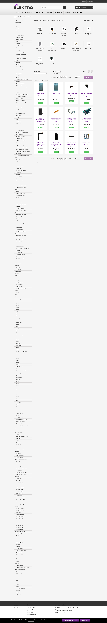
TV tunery (17, 273)
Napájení (17, 265)
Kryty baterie (18, 345)
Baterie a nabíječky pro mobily (22, 223)
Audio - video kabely (20, 136)
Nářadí (17, 415)
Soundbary (18, 206)
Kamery (16, 261)
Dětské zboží (17, 28)
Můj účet (29, 605)
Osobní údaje (30, 612)
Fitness (17, 434)
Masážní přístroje (19, 482)
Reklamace (77, 13)
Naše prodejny (19, 594)
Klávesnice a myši (20, 159)
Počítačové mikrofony (20, 100)
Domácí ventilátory (20, 491)
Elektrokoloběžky (19, 430)
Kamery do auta (19, 457)
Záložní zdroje (19, 142)
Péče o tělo (18, 480)
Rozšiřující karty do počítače (22, 132)
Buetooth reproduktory (20, 180)
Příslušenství (17, 277)
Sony (17, 311)
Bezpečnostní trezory (20, 423)
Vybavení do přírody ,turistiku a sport (22, 426)
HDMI (17, 292)
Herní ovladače (18, 263)
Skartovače (18, 115)
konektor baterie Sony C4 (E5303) (71, 94)
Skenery (17, 92)
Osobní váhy (18, 478)
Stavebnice (18, 33)
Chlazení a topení (19, 489)
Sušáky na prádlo (19, 554)
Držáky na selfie (19, 216)
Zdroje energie (19, 269)
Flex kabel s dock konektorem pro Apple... (71, 144)
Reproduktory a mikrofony (21, 370)
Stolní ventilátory (19, 493)
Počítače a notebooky (20, 83)
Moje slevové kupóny (31, 614)
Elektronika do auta (20, 455)
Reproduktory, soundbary (21, 202)
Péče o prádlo (19, 485)
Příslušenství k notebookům (21, 147)
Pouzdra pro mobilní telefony (22, 351)
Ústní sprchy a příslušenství (21, 472)
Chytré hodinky (19, 227)
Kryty (17, 337)
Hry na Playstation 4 (20, 514)
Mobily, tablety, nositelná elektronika (20, 211)
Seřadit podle (37, 71)
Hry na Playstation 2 (20, 518)
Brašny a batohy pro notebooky (22, 149)
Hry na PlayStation (20, 510)
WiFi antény (18, 172)
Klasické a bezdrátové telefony (22, 239)
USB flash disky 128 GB (21, 140)
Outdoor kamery (18, 296)
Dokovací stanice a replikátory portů (22, 103)
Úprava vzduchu (19, 495)
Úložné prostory (19, 559)
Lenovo (17, 360)
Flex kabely (18, 373)
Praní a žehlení (19, 552)
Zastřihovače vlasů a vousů (21, 468)
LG (16, 398)
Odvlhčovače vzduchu (20, 497)
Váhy (17, 119)
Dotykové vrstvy (19, 334)
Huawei (17, 307)
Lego (16, 26)
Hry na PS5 (18, 512)
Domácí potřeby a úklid (21, 550)
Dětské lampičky (19, 548)
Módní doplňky (19, 533)
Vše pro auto (18, 453)
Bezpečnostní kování (20, 421)
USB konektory (19, 366)
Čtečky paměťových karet (21, 111)
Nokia (17, 313)
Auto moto (17, 451)
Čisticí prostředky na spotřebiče (22, 567)
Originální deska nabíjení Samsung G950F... (71, 119)
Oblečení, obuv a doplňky (20, 531)
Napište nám (90, 1)
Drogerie (17, 563)
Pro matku (18, 75)
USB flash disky (19, 138)
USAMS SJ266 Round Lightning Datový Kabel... (86, 95)
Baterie (17, 303)
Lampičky (18, 546)
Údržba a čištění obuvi (20, 208)
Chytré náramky (19, 229)
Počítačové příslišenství (21, 96)
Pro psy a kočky (19, 417)
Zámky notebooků (19, 286)
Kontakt (58, 13)
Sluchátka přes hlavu (20, 193)
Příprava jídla (19, 501)
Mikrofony (18, 199)
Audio (17, 178)
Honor (17, 404)
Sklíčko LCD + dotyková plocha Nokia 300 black (41, 144)
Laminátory (18, 121)
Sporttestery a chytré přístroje (22, 436)
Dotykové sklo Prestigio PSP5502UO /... (40, 95)
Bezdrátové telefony (20, 244)
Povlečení (18, 64)
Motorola (18, 320)
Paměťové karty (19, 98)
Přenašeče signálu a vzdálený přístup (21, 188)
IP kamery (18, 174)
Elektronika (17, 81)
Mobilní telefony (19, 225)
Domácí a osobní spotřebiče (21, 459)
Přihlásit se (83, 1)
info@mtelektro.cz (65, 612)
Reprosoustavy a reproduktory (22, 204)
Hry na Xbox (18, 523)
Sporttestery (18, 438)
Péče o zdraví (19, 470)
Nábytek (18, 556)
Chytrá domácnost (19, 246)
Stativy (17, 406)
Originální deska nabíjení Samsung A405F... (86, 119)
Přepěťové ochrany (20, 145)
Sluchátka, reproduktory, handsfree (20, 219)
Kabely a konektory (20, 109)
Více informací (31, 621)
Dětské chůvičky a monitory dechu (21, 70)
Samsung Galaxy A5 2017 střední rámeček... (87, 144)
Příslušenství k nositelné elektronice (20, 232)
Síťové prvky (18, 168)
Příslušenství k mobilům (21, 214)
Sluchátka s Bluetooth (20, 195)
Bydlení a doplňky (19, 542)
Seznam (92, 71)
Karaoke (18, 183)
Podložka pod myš (20, 166)
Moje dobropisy (30, 609)
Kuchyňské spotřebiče (20, 499)
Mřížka (89, 71)
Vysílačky (17, 294)
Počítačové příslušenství (21, 90)
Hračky (17, 30)
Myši (17, 161)
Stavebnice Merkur (20, 35)
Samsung (18, 317)
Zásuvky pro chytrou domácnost (22, 248)
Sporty (17, 440)
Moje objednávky (31, 607)
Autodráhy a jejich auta (21, 54)
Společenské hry (19, 39)
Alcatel (17, 315)
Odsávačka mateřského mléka (22, 79)
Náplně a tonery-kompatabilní (22, 94)
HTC (17, 394)
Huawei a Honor (19, 353)
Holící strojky (19, 466)
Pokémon (18, 62)
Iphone (17, 309)
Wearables (18, 250)
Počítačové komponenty (21, 123)
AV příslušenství (19, 284)
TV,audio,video (19, 176)
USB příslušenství (19, 280)
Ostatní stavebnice (20, 37)
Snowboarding (19, 444)
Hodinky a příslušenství (21, 540)
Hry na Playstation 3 (20, 516)
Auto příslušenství (19, 282)
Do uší (17, 197)
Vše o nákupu (27, 13)
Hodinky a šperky (19, 537)
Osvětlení (18, 544)
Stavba (17, 571)
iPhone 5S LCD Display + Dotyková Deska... (56, 144)
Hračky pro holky (19, 50)
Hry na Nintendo (19, 529)
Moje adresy (30, 610)
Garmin (17, 392)
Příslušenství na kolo (20, 449)
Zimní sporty (18, 442)
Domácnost (17, 408)
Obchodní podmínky (44, 13)
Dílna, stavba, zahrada (20, 569)
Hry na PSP (18, 520)
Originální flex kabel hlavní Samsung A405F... (56, 119)
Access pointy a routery (21, 170)
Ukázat (54, 71)
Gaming (16, 506)
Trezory (17, 117)
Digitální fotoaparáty (20, 258)
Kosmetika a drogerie (20, 411)
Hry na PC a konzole (20, 508)
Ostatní (17, 368)
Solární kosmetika (19, 413)
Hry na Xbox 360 (19, 525)
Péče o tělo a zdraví (20, 461)
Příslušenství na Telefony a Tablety (21, 289)
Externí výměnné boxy (20, 125)
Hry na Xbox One (19, 527)
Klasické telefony (19, 241)
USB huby (18, 128)
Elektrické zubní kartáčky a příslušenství (21, 475)
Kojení (17, 77)
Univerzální (18, 402)
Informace (19, 580)
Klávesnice (18, 164)
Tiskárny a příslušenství (21, 85)
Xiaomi (17, 305)
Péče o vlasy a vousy (20, 463)
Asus (17, 400)
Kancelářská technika (20, 113)
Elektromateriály (19, 573)
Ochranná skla (19, 377)
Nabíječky (18, 267)
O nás (17, 13)
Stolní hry (18, 41)
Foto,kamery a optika (20, 254)
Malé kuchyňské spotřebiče (21, 504)
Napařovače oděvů (20, 487)
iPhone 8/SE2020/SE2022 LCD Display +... (40, 119)
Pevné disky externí (20, 130)
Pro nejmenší (18, 56)
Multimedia (17, 275)
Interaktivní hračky (20, 45)
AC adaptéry (18, 153)
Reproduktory (18, 271)
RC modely (18, 47)
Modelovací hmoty (20, 52)
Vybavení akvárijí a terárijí (21, 419)
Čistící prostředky (19, 565)
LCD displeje (18, 322)
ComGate (18, 592)
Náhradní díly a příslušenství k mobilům (21, 300)
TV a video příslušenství (21, 185)
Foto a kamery (19, 256)
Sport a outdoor (18, 432)
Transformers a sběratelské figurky (21, 59)
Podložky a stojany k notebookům (23, 151)
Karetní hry (18, 43)
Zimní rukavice (19, 535)
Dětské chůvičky (19, 73)
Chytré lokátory (19, 252)
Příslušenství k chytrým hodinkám (20, 236)
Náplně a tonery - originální (21, 87)
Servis (67, 13)
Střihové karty (19, 106)
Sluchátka (18, 191)
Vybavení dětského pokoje (21, 66)
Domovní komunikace (20, 576)
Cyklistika (18, 447)
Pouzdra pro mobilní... (40, 49)
